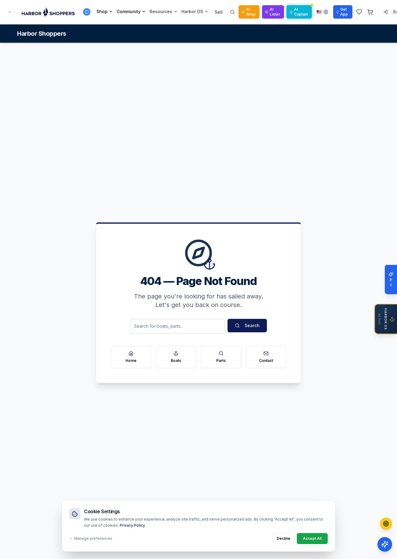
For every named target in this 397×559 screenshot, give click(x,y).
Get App (342, 11)
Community (131, 11)
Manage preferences (90, 538)
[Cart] (370, 12)
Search (247, 325)
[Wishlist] (359, 12)
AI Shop (249, 11)
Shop (105, 11)
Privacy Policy (132, 525)
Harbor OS (195, 11)
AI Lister (272, 11)
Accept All (312, 538)
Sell (219, 12)
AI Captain (299, 11)
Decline (283, 538)
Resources (164, 11)
